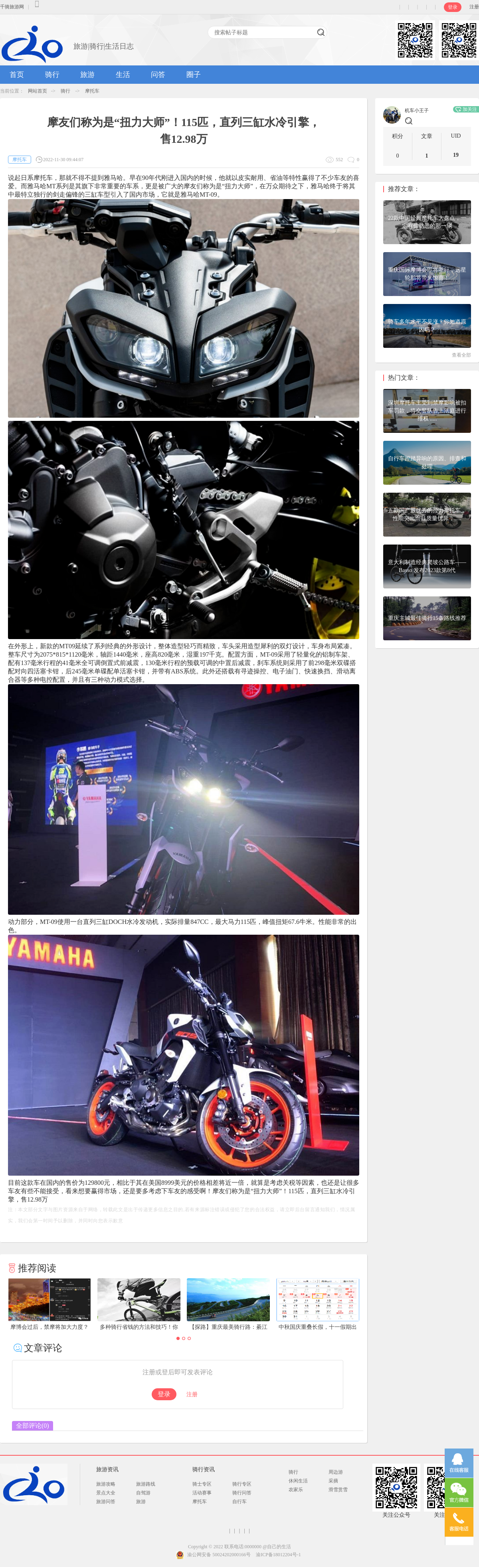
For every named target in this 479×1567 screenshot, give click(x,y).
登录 (452, 7)
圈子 (193, 75)
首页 (17, 75)
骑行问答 (241, 1493)
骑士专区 (202, 1484)
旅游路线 (145, 1484)
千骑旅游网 (12, 7)
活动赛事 (202, 1493)
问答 (158, 75)
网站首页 (37, 91)
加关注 (466, 109)
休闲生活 (298, 1481)
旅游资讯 (107, 1469)
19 (456, 155)
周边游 (336, 1472)
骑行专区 (241, 1484)
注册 (474, 7)
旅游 (87, 75)
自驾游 (143, 1493)
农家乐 (296, 1489)
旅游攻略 (105, 1484)
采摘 (333, 1481)
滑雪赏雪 (338, 1489)
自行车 (239, 1501)
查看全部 (461, 355)
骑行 (52, 75)
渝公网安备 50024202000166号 (219, 1554)
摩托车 (92, 91)
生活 (123, 75)
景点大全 (105, 1493)
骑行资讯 (203, 1469)
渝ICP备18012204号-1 (278, 1554)
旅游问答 (105, 1501)
